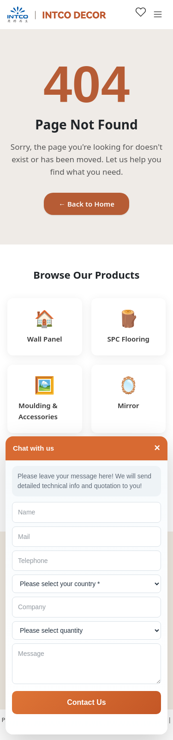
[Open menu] (158, 14)
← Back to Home (86, 203)
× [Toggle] (157, 448)
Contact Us (86, 702)
